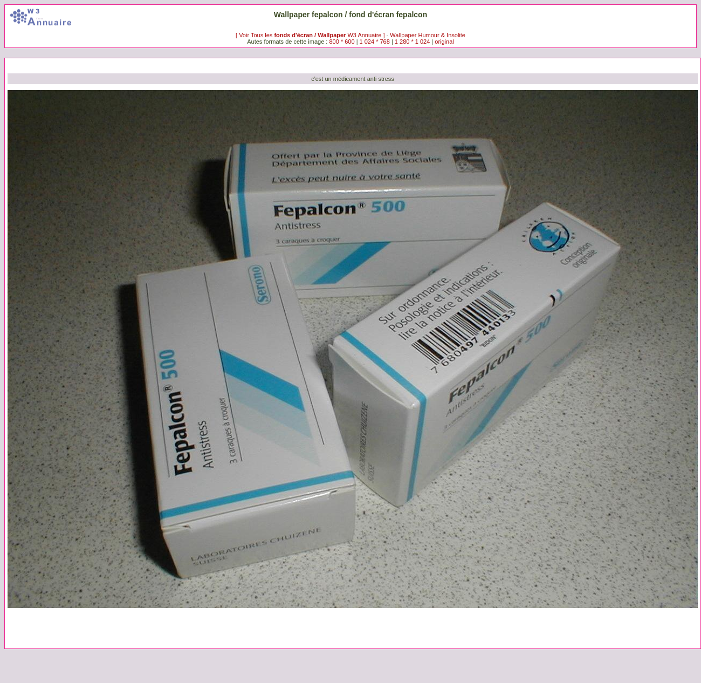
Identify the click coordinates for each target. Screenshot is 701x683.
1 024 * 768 (375, 41)
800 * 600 (341, 41)
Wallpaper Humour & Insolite (427, 35)
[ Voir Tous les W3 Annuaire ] (311, 35)
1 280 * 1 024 (412, 41)
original (444, 41)
